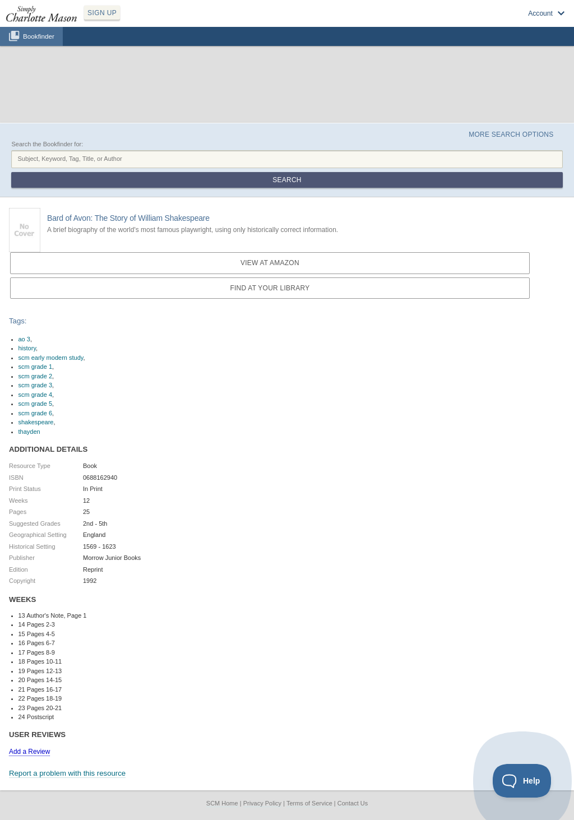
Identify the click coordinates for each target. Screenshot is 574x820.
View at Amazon (269, 263)
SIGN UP (102, 13)
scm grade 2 (35, 376)
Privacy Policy (262, 803)
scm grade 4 (35, 394)
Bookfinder (38, 36)
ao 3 (24, 339)
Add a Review (29, 752)
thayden (29, 431)
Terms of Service (309, 803)
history (27, 348)
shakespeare (36, 422)
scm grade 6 (35, 413)
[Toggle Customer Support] (522, 781)
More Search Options (511, 134)
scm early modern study (51, 357)
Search (286, 180)
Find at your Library (269, 288)
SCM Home (222, 803)
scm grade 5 (35, 403)
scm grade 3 (35, 385)
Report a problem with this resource (67, 773)
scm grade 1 (35, 366)
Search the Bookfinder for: (47, 144)
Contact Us (352, 803)
